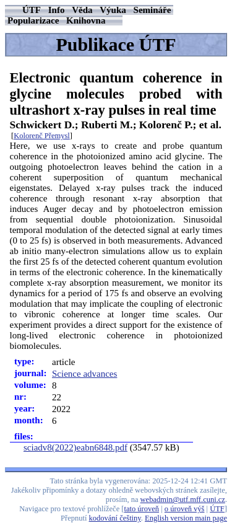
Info (56, 10)
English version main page (186, 518)
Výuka (113, 10)
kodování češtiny (115, 518)
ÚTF (31, 10)
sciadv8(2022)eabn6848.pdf (75, 447)
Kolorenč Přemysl (42, 135)
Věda (82, 10)
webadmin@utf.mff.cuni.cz (182, 499)
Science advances (84, 374)
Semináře (152, 10)
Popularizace (33, 20)
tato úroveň (142, 508)
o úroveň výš (185, 508)
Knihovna (85, 20)
